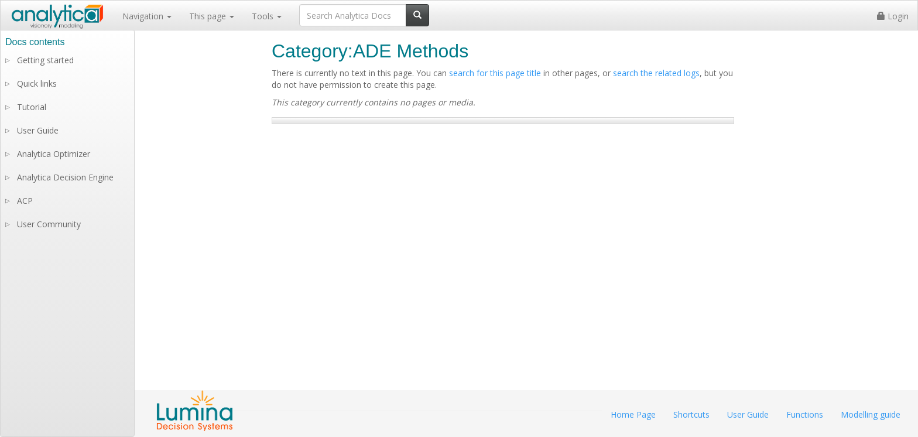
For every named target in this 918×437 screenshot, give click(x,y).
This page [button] (211, 16)
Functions (804, 414)
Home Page (633, 414)
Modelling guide (870, 414)
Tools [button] (267, 16)
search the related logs (656, 72)
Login (893, 16)
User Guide (38, 130)
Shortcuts (691, 414)
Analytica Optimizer (53, 153)
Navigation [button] (147, 16)
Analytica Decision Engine (65, 177)
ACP (25, 200)
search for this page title (495, 72)
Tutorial (31, 106)
